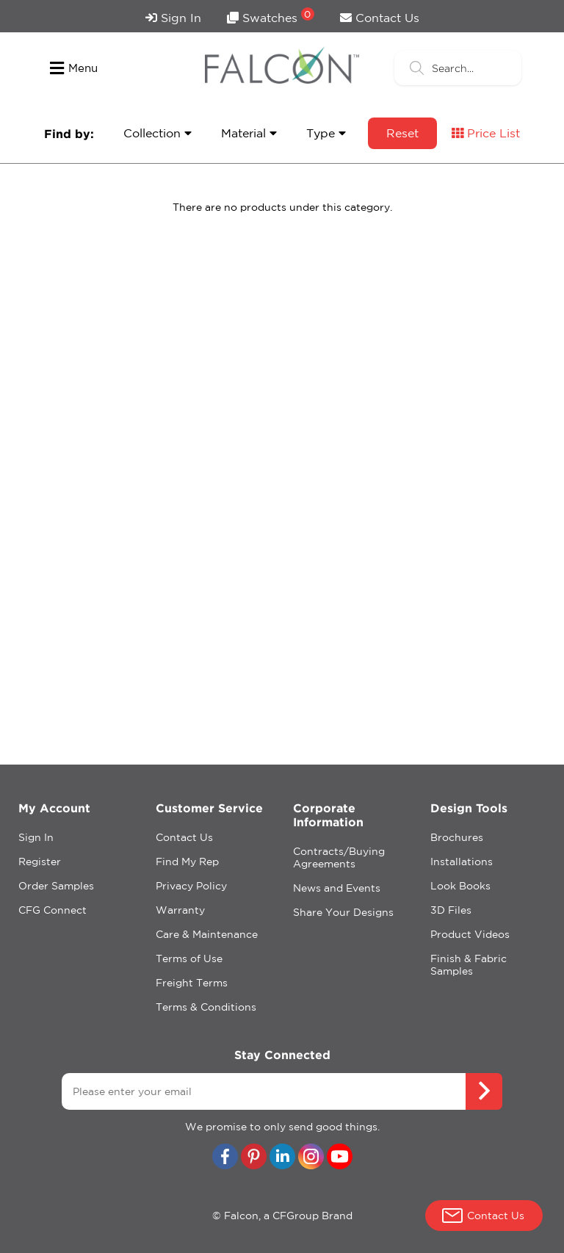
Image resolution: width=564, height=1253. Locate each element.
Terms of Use (189, 958)
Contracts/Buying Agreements (339, 857)
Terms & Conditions (206, 1007)
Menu (74, 68)
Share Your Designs (343, 912)
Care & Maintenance (207, 934)
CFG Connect (52, 910)
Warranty (180, 910)
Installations (461, 861)
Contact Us (379, 17)
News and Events (336, 888)
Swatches (270, 15)
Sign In (173, 17)
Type (326, 133)
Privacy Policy (191, 886)
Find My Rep (187, 861)
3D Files (450, 910)
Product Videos (470, 934)
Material (249, 133)
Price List (486, 133)
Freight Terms (192, 983)
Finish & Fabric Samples (468, 965)
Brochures (456, 837)
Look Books (460, 886)
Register (39, 861)
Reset (402, 133)
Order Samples (56, 886)
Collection (157, 133)
